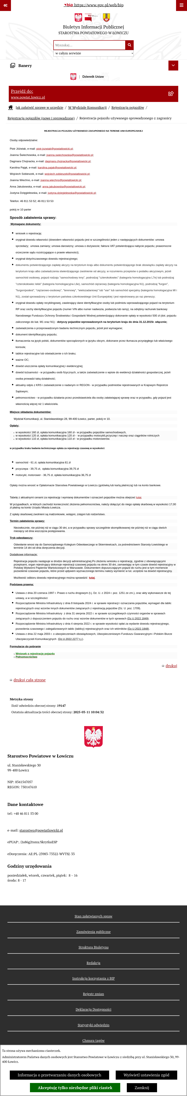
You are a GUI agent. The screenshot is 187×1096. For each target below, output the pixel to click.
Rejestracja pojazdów (127, 107)
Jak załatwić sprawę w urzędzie (39, 107)
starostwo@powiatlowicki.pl (41, 830)
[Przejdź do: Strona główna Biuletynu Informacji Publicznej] (10, 107)
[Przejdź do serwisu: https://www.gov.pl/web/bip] (93, 5)
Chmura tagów (93, 1040)
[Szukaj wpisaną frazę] (130, 45)
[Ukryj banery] (173, 66)
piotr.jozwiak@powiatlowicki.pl (54, 148)
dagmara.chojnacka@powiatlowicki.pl (67, 161)
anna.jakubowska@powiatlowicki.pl (63, 186)
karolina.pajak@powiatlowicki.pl (57, 167)
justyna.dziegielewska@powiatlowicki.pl (72, 192)
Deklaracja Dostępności (93, 1009)
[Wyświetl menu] (181, 5)
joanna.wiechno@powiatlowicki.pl (61, 180)
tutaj (138, 497)
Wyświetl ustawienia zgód (146, 1075)
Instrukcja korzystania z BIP (93, 978)
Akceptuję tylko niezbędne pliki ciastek (75, 1087)
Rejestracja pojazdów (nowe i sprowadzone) (41, 118)
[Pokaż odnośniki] (5, 5)
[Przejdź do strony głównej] (93, 25)
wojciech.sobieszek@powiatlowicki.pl (67, 173)
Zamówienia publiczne (93, 932)
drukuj (171, 665)
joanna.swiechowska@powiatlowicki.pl (69, 155)
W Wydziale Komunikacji (87, 107)
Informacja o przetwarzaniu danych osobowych (59, 1075)
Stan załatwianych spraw (93, 916)
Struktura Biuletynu (94, 947)
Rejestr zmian (93, 994)
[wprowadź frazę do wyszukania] (89, 45)
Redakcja (93, 963)
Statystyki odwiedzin (93, 1025)
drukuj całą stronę (30, 679)
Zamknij (142, 1087)
